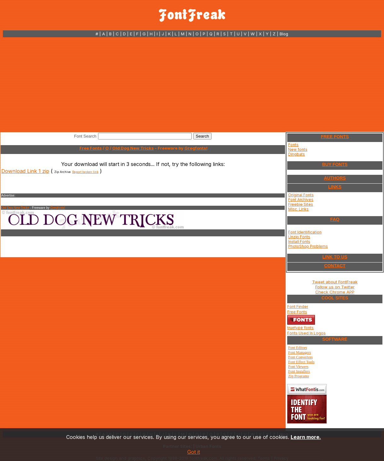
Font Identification (305, 232)
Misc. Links (298, 209)
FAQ (335, 219)
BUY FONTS (335, 164)
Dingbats (296, 154)
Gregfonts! (195, 148)
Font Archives (300, 199)
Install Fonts (299, 241)
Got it (193, 452)
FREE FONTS (335, 136)
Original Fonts (301, 194)
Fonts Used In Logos (306, 333)
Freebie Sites (300, 204)
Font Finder (297, 306)
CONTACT (334, 265)
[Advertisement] (192, 84)
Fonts (293, 144)
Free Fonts (90, 148)
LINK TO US (334, 256)
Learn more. (306, 437)
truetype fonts (300, 327)
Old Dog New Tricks (133, 148)
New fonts (297, 149)
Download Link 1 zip (25, 171)
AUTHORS (335, 177)
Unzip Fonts (299, 236)
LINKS (334, 186)
